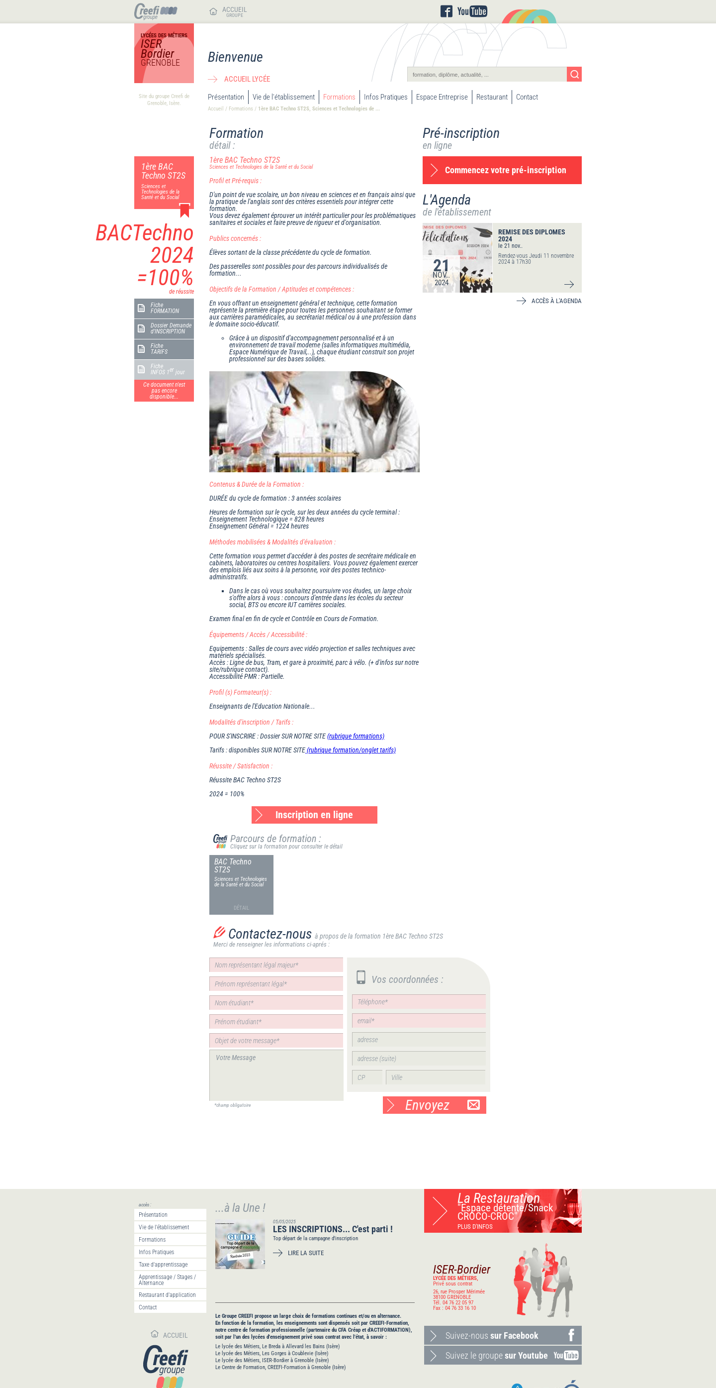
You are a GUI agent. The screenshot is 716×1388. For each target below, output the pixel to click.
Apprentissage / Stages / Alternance (167, 1280)
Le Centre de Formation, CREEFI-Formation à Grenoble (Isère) (280, 1367)
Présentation (226, 97)
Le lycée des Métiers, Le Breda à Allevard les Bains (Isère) (277, 1346)
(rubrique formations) (355, 736)
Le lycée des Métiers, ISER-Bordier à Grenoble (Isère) (272, 1360)
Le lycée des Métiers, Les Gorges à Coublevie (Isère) (272, 1353)
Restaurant (492, 97)
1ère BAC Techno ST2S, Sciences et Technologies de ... (319, 109)
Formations (339, 97)
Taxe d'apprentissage (163, 1264)
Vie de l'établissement (284, 97)
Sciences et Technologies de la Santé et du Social (240, 882)
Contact (527, 97)
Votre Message (276, 1075)
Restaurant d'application (167, 1294)
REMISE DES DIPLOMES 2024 (531, 235)
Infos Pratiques (386, 97)
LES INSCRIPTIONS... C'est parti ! (333, 1229)
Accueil (216, 109)
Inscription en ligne (314, 815)
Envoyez (442, 1105)
